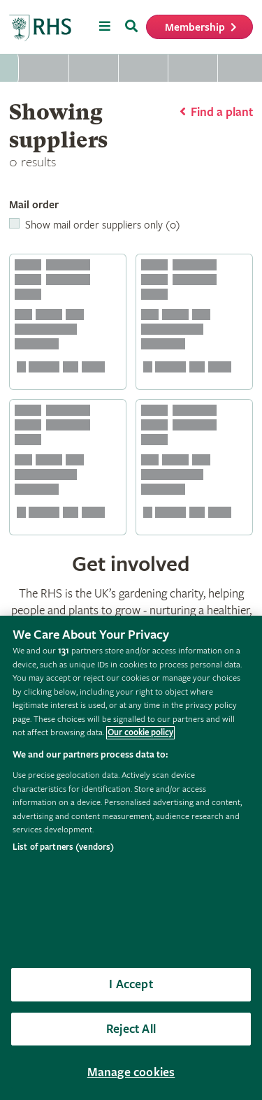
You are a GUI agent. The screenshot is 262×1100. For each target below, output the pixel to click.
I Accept (130, 984)
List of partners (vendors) (63, 847)
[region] (131, 858)
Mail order (34, 205)
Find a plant (222, 112)
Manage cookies (131, 1072)
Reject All (131, 1029)
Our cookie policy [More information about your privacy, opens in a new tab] (140, 733)
